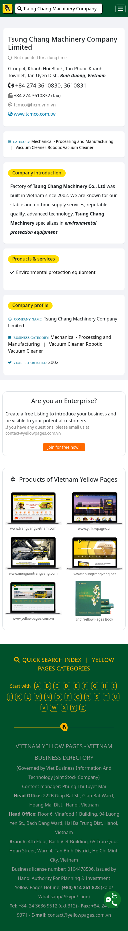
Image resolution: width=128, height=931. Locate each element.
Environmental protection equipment (55, 272)
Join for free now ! (64, 447)
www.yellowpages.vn (94, 528)
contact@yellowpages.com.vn (33, 433)
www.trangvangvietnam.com (33, 528)
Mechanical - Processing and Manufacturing (72, 141)
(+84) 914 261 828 (81, 887)
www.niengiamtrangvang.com (33, 573)
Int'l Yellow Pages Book (94, 619)
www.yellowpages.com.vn (33, 618)
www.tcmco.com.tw (34, 114)
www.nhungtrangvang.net (94, 574)
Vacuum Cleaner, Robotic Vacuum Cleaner (54, 147)
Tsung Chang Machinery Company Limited (57, 9)
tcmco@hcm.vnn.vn (35, 105)
